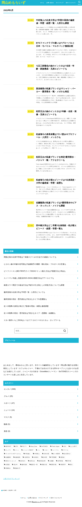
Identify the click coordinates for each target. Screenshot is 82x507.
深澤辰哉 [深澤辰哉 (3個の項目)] (60, 461)
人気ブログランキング (11, 479)
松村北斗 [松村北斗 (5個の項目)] (22, 461)
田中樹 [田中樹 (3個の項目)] (69, 461)
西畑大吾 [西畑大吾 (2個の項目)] (44, 464)
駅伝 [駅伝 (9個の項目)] (71, 464)
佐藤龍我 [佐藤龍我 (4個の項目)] (17, 457)
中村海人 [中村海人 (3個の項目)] (37, 453)
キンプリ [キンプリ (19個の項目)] (8, 450)
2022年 (10, 490)
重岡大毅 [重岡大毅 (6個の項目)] (53, 464)
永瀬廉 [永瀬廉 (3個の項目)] (52, 461)
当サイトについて (70, 2)
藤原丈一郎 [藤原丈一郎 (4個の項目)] (34, 464)
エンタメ (10, 389)
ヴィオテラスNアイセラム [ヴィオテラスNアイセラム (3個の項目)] (13, 453)
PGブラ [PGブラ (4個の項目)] (24, 446)
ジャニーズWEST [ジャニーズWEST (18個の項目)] (28, 450)
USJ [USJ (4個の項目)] (65, 446)
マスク (8, 417)
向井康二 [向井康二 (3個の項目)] (36, 457)
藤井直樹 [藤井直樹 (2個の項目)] (24, 464)
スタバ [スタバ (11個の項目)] (46, 450)
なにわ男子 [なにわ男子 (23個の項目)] (73, 446)
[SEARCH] (79, 3)
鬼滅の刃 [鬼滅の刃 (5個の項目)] (17, 468)
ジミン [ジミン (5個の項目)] (17, 450)
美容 (7, 431)
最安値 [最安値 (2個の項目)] (62, 457)
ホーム (42, 2)
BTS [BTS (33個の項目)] (16, 446)
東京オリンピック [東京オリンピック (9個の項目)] (11, 461)
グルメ (8, 396)
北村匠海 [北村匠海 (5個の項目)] (27, 457)
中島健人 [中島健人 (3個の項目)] (27, 453)
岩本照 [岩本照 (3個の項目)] (45, 457)
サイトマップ (59, 2)
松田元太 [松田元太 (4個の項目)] (32, 461)
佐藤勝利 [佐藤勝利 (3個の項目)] (8, 457)
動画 (7, 424)
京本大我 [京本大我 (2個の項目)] (46, 453)
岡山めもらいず (14, 3)
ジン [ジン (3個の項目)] (38, 450)
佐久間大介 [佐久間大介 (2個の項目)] (67, 453)
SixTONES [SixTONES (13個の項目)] (44, 446)
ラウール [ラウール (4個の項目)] (65, 450)
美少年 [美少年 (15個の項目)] (16, 464)
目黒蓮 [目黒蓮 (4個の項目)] (8, 464)
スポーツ (9, 403)
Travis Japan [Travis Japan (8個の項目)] (55, 446)
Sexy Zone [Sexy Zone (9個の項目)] (34, 446)
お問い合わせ (50, 2)
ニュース (9, 410)
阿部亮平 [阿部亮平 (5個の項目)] (63, 464)
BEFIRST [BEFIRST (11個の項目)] (8, 446)
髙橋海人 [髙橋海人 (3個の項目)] (8, 468)
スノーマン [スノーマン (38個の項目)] (55, 450)
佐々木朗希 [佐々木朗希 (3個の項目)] (56, 453)
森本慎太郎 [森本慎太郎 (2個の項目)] (42, 461)
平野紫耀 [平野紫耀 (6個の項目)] (53, 457)
